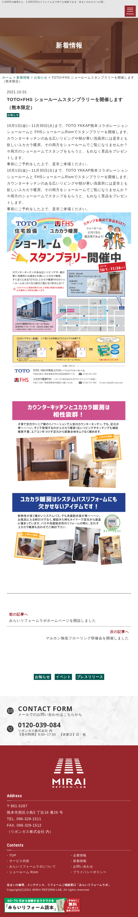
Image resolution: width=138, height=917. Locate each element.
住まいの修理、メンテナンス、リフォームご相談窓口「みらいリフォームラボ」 (21, 11)
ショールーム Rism (23, 872)
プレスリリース (90, 677)
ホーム (7, 77)
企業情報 (79, 855)
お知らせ (40, 77)
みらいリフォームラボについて (32, 866)
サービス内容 (19, 861)
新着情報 (23, 77)
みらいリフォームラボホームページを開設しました (52, 620)
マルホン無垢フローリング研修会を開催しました (87, 638)
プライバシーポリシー (89, 872)
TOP (12, 855)
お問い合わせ (83, 866)
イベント (63, 677)
